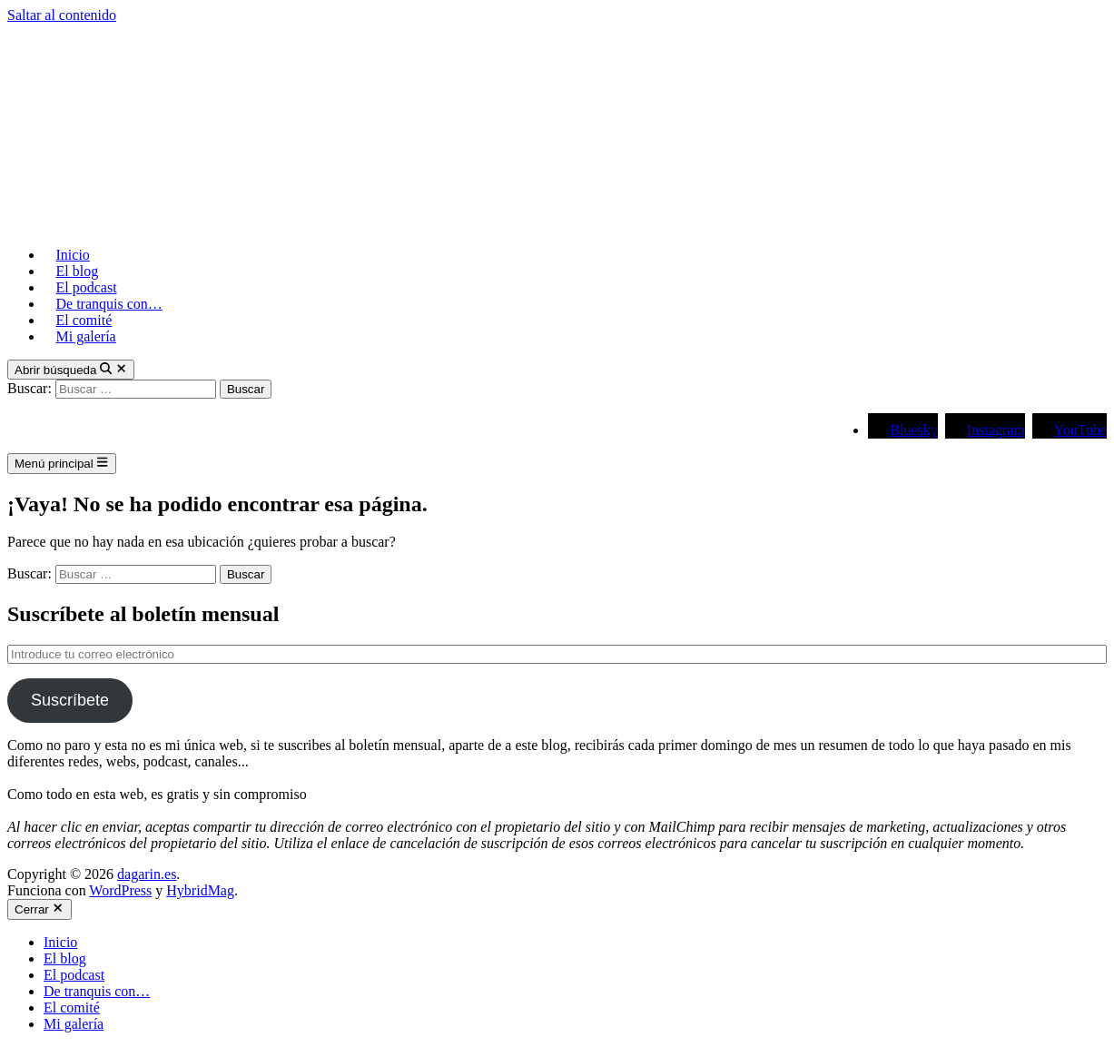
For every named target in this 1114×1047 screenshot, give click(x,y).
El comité (84, 320)
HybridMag (200, 890)
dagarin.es (146, 874)
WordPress (120, 890)
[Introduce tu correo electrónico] (557, 654)
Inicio (73, 254)
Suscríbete (70, 700)
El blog (77, 271)
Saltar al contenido (61, 15)
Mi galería (86, 336)
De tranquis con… (109, 303)
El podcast (86, 287)
